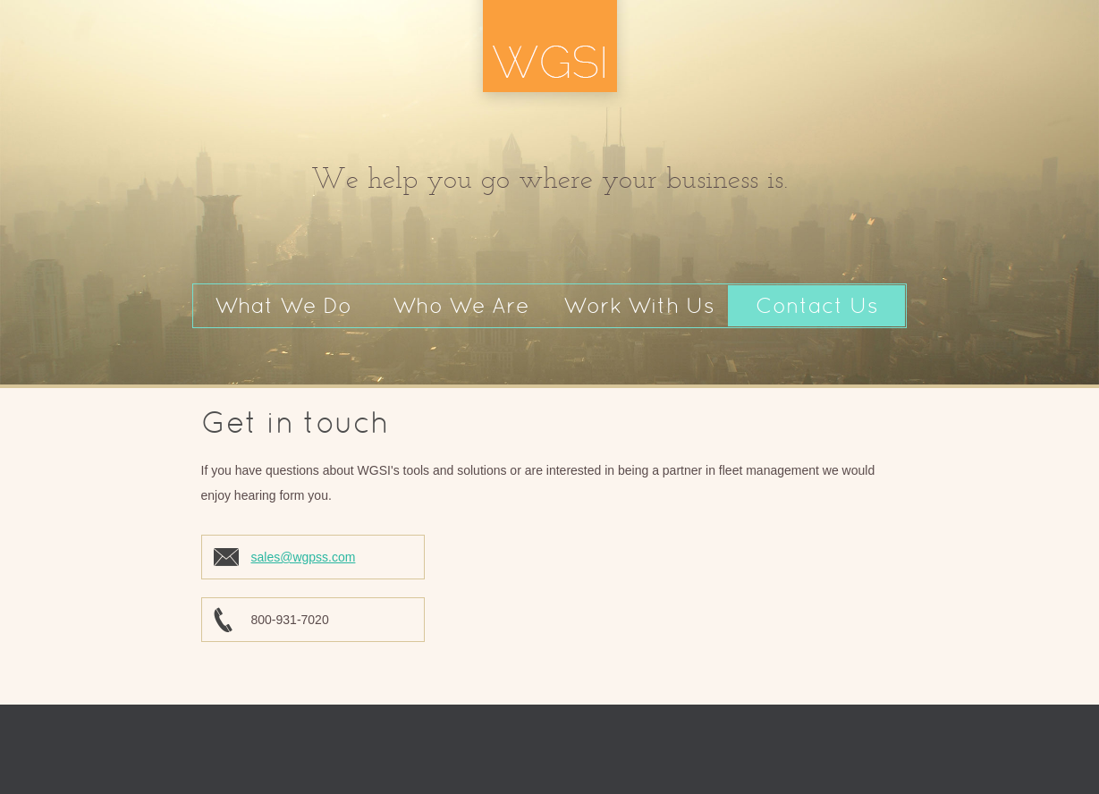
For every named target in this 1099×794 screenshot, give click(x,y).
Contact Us (817, 305)
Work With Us (638, 305)
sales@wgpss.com (303, 557)
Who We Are (461, 305)
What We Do (283, 305)
